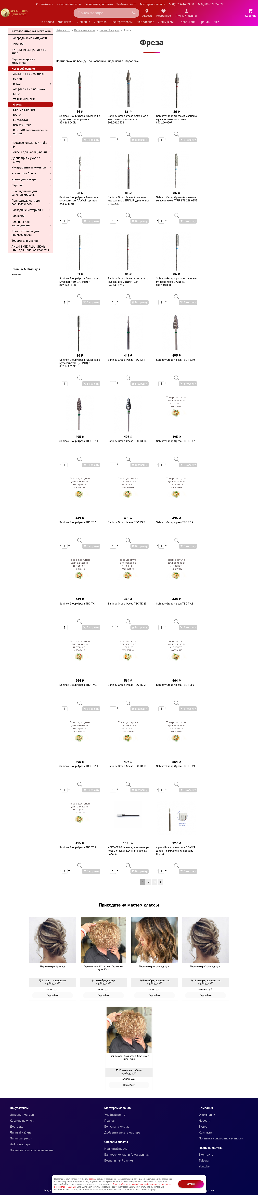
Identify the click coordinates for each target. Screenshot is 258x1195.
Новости (204, 1120)
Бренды (204, 22)
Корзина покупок (22, 1120)
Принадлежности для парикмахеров (26, 202)
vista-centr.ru (63, 30)
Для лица (83, 22)
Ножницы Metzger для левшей (25, 271)
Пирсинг (17, 185)
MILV (16, 94)
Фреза (17, 104)
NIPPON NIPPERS (24, 109)
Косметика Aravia (24, 173)
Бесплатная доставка (98, 4)
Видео (203, 1126)
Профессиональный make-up (30, 144)
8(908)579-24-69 (210, 4)
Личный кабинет (21, 1132)
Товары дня (187, 22)
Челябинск (44, 4)
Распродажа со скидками (29, 38)
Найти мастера (20, 1144)
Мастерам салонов (152, 4)
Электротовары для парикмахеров (25, 232)
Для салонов (145, 22)
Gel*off (17, 79)
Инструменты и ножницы (29, 167)
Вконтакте (206, 1154)
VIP (216, 22)
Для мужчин (166, 22)
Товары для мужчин (25, 240)
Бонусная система (116, 1126)
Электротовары (122, 22)
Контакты (206, 1132)
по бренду (79, 61)
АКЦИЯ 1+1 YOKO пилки (29, 89)
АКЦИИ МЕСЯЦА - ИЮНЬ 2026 (29, 51)
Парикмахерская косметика (23, 61)
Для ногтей (65, 22)
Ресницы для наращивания (21, 223)
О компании (207, 1114)
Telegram (205, 1160)
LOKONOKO (20, 119)
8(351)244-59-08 (181, 4)
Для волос (46, 22)
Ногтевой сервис (23, 68)
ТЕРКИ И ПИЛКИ (24, 99)
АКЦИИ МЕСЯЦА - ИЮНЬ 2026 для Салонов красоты (30, 248)
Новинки (18, 44)
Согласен (191, 1184)
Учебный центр (126, 4)
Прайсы (109, 1120)
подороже (132, 61)
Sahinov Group (22, 125)
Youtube (204, 1166)
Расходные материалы (27, 210)
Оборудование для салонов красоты (24, 192)
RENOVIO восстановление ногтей (30, 131)
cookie (92, 1179)
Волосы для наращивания (29, 152)
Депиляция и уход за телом (26, 159)
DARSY (17, 114)
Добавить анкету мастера (122, 1132)
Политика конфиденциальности (221, 1138)
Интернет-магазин (69, 4)
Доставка (16, 1126)
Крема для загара (24, 179)
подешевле (115, 61)
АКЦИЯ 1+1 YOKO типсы (29, 74)
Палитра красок (21, 1138)
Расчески (18, 216)
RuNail (17, 84)
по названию (97, 61)
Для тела (100, 22)
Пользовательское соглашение (31, 1150)
